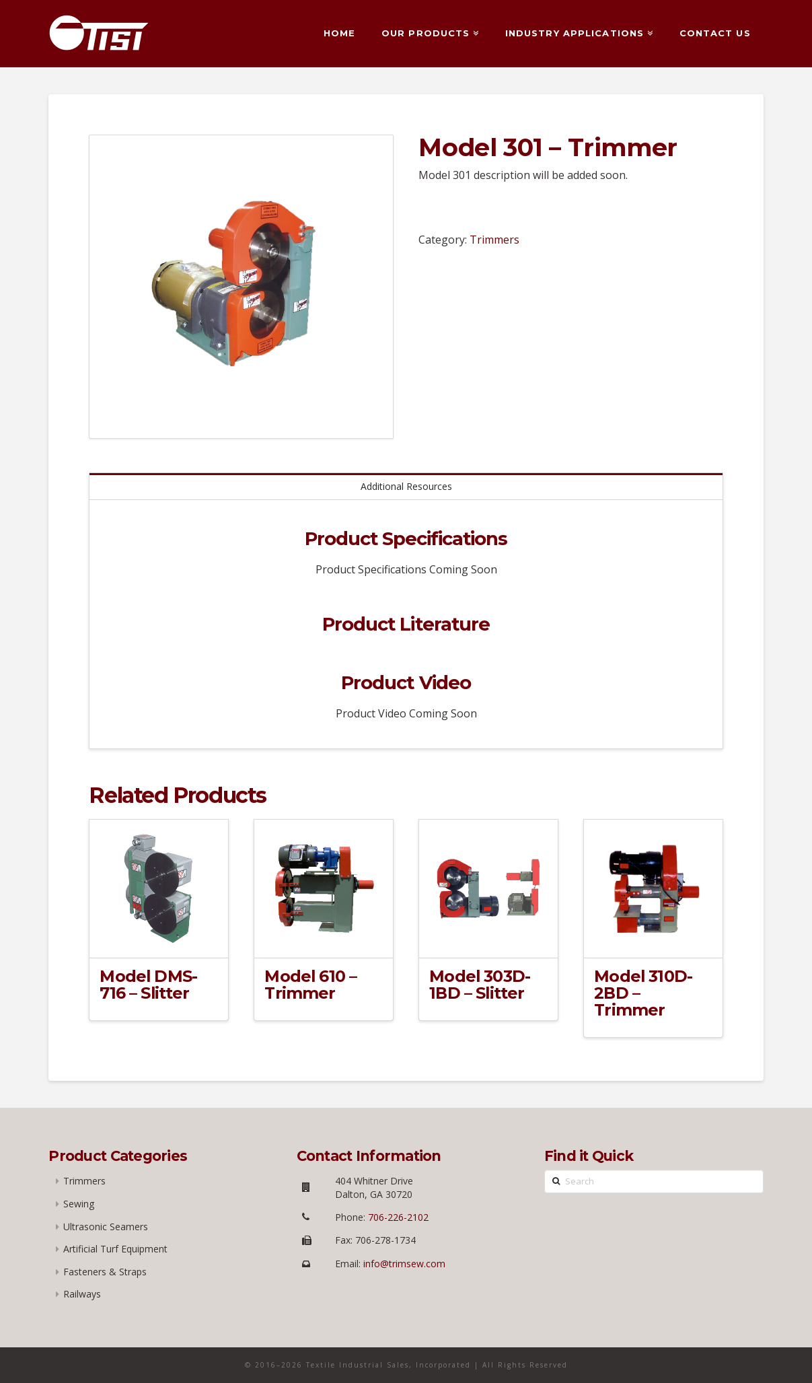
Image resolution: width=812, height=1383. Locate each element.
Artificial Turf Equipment (115, 1248)
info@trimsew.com (404, 1263)
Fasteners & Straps (105, 1271)
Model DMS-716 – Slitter (148, 984)
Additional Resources (406, 486)
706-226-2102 (397, 1217)
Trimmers (494, 239)
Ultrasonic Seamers (105, 1226)
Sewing (78, 1203)
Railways (82, 1293)
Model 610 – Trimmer (310, 984)
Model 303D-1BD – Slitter (479, 984)
